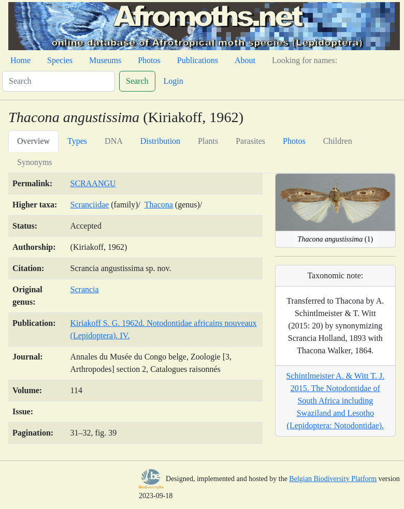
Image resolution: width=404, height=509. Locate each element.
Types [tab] (77, 141)
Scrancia (84, 289)
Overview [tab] (33, 141)
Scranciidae (89, 204)
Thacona (159, 204)
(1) (335, 239)
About (245, 60)
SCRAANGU (93, 183)
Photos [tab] (294, 141)
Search (137, 81)
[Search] (58, 81)
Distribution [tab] (160, 141)
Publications (197, 60)
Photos (149, 60)
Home (20, 60)
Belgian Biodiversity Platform (333, 479)
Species (60, 60)
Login (173, 81)
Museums (105, 60)
